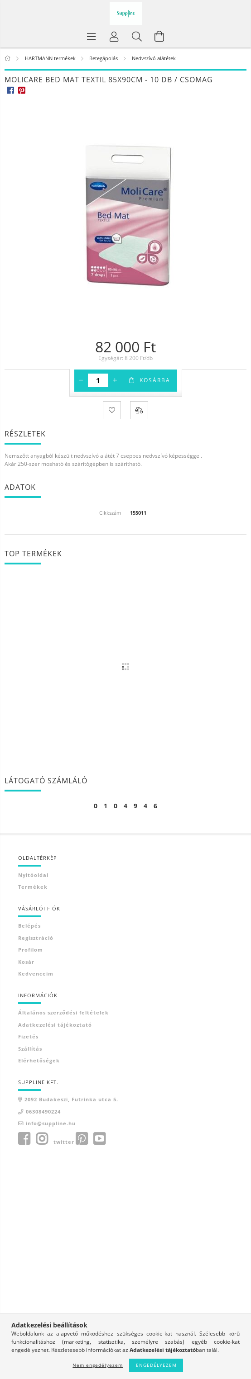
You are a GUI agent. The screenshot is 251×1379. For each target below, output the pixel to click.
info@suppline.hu (51, 1123)
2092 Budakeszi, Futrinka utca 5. (71, 1099)
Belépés (29, 925)
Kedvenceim (35, 973)
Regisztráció (35, 937)
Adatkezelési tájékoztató (55, 1024)
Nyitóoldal (33, 875)
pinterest (81, 1139)
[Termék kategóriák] (91, 36)
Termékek (33, 886)
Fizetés (28, 1036)
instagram (42, 1139)
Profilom (30, 949)
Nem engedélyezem (97, 1365)
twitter (63, 1141)
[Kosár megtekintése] (159, 36)
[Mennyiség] (98, 380)
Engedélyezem (156, 1365)
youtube (99, 1139)
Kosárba (155, 380)
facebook (24, 1139)
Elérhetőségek (39, 1060)
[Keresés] (137, 36)
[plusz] (115, 380)
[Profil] (114, 36)
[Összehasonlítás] (139, 410)
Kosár (26, 961)
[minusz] (81, 380)
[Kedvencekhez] (112, 410)
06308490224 (43, 1111)
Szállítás (30, 1048)
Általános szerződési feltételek (63, 1012)
